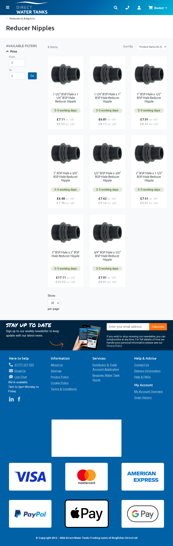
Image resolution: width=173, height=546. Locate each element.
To (10, 70)
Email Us (20, 371)
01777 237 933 (24, 365)
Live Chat (21, 377)
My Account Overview (148, 391)
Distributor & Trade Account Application (105, 367)
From (12, 56)
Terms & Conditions (64, 389)
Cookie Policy (60, 383)
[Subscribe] (158, 326)
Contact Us (141, 365)
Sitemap (56, 371)
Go (32, 76)
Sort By (128, 46)
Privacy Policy (114, 345)
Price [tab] (13, 51)
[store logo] (61, 7)
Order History (143, 397)
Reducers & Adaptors (22, 18)
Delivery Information (147, 371)
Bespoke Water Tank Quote (105, 378)
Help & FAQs (142, 377)
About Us (57, 365)
